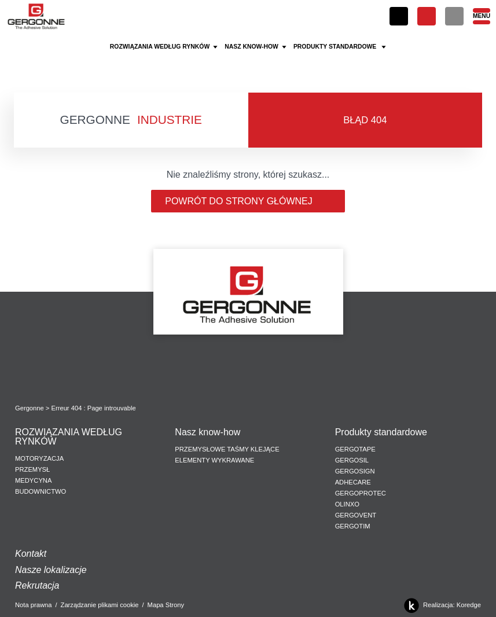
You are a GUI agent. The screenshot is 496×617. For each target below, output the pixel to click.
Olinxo (347, 504)
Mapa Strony (166, 604)
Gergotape (355, 449)
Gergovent (355, 515)
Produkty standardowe (382, 432)
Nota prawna (33, 604)
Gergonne (29, 408)
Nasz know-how (207, 432)
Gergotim (352, 526)
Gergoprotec (360, 493)
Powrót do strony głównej (248, 201)
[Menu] (481, 16)
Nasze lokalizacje (51, 570)
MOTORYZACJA (39, 458)
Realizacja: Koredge (440, 605)
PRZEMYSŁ (32, 469)
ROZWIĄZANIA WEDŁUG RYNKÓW (68, 437)
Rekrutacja (37, 585)
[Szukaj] (454, 16)
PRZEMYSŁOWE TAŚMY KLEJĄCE (227, 449)
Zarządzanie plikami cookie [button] (100, 604)
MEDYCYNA (33, 480)
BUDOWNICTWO (40, 491)
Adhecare (353, 482)
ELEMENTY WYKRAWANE (214, 460)
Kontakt (30, 554)
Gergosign (355, 471)
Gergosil (352, 460)
